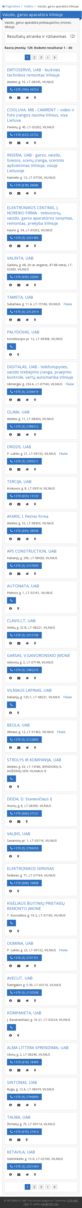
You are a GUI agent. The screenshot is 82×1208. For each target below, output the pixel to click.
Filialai (67, 304)
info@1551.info (50, 1204)
